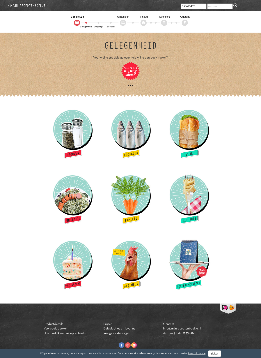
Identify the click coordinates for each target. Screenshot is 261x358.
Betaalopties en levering (119, 328)
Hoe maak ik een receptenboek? (65, 333)
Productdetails (53, 324)
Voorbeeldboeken (56, 328)
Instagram (134, 345)
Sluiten (215, 353)
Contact (168, 324)
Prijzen (107, 324)
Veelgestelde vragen (116, 333)
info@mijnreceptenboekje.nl (182, 328)
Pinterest (128, 345)
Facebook (121, 345)
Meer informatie (196, 353)
